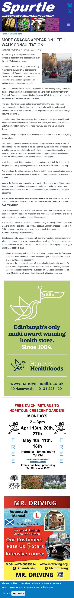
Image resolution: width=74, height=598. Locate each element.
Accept (6, 593)
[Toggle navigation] (68, 24)
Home (4, 34)
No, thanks (18, 594)
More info (48, 587)
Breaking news (16, 34)
